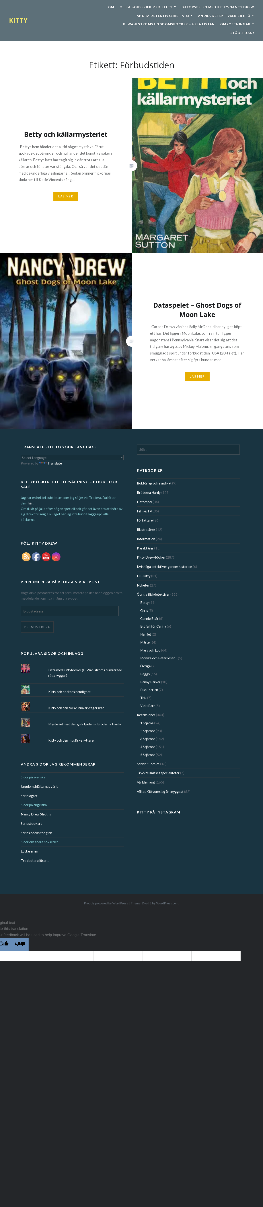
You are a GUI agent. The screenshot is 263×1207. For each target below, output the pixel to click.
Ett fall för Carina (153, 626)
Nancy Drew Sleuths (36, 814)
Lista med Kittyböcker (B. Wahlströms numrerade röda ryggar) (85, 672)
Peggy (145, 674)
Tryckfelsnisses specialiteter (158, 773)
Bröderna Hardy (149, 492)
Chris (144, 610)
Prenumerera (37, 627)
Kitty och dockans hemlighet (69, 692)
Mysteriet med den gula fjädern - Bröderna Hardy (84, 724)
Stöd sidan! (242, 33)
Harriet (145, 634)
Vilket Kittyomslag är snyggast (160, 792)
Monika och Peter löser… (158, 658)
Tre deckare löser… (35, 860)
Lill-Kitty (143, 576)
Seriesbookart (31, 823)
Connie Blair (149, 618)
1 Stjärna (147, 723)
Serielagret (29, 796)
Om (111, 7)
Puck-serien (149, 690)
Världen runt (146, 782)
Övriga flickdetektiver (153, 594)
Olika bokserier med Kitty (146, 7)
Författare (145, 520)
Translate (50, 463)
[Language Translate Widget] (72, 457)
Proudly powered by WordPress (106, 903)
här (30, 503)
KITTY (18, 20)
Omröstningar (235, 24)
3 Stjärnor (147, 739)
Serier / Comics (148, 764)
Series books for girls (36, 833)
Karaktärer (145, 548)
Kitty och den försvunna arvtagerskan (76, 708)
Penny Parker (150, 682)
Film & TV (144, 511)
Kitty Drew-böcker (151, 557)
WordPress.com (167, 903)
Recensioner (146, 715)
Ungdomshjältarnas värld (39, 786)
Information (146, 539)
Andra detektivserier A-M (163, 16)
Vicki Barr (147, 706)
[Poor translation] (20, 944)
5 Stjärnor (147, 755)
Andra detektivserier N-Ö (224, 16)
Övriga (145, 666)
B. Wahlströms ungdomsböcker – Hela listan (169, 24)
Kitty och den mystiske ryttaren (71, 740)
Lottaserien (29, 851)
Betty (144, 602)
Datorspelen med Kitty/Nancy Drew (217, 7)
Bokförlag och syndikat (154, 483)
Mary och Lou (150, 650)
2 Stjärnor (147, 731)
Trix (143, 698)
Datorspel (144, 502)
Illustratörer (146, 530)
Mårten (145, 642)
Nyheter (143, 585)
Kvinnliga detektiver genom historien (164, 567)
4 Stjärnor (147, 747)
